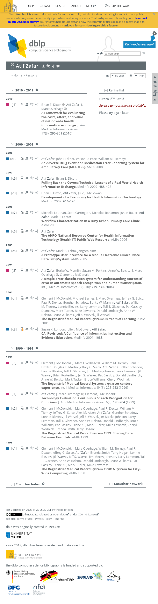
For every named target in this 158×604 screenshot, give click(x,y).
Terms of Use (25, 519)
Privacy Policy (43, 519)
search (61, 6)
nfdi (89, 6)
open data (59, 514)
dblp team (66, 510)
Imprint (59, 519)
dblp (30, 6)
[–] (106, 90)
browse (45, 6)
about (76, 6)
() (63, 129)
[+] (111, 484)
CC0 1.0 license (87, 514)
